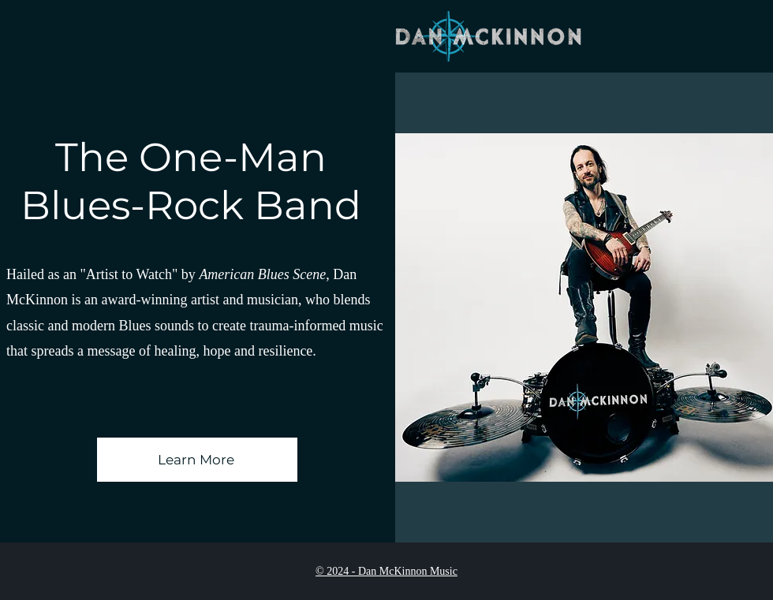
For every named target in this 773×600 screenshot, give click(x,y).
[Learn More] (197, 460)
